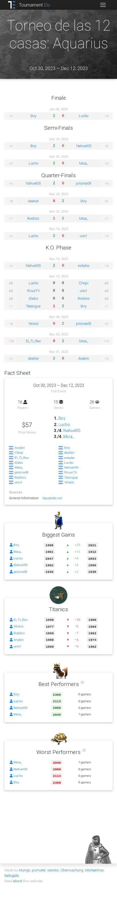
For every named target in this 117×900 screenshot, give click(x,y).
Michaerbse (94, 865)
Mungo (24, 865)
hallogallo (11, 870)
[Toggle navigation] (103, 5)
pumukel (39, 865)
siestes (53, 865)
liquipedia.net (53, 498)
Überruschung (72, 865)
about (17, 875)
